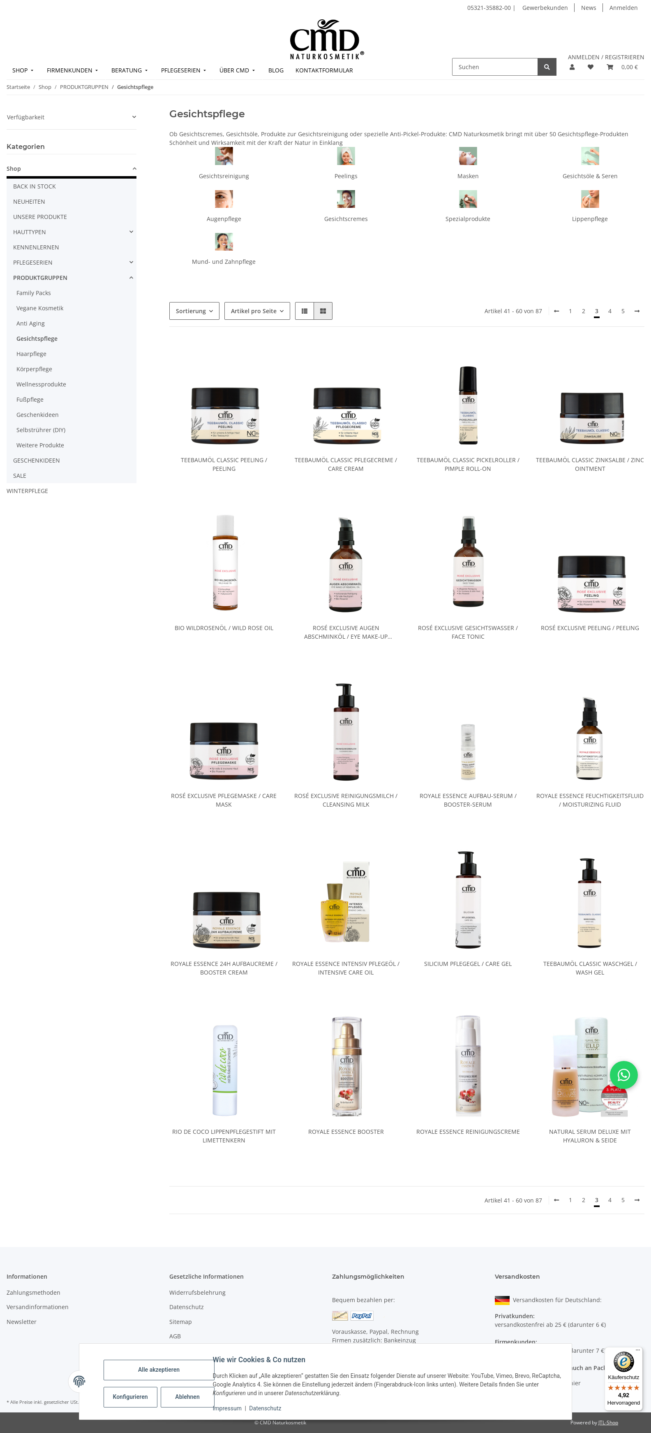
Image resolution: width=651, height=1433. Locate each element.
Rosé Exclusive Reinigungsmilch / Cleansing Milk (345, 800)
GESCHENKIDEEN (36, 460)
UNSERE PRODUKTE (40, 217)
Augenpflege (224, 219)
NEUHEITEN (29, 201)
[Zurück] (556, 311)
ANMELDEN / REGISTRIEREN (606, 57)
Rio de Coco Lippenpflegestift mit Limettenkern (224, 1136)
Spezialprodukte (468, 219)
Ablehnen (191, 1396)
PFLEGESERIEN (33, 262)
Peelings (346, 176)
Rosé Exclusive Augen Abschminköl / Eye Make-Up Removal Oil (346, 632)
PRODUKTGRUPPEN (40, 277)
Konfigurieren (135, 1396)
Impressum (231, 1408)
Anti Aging (30, 323)
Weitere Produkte (40, 445)
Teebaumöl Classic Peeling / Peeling (224, 464)
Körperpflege (34, 369)
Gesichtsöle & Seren (590, 176)
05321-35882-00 (489, 8)
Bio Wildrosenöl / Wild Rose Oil (224, 628)
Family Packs (33, 293)
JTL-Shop (608, 1422)
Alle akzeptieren (162, 1369)
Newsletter (22, 1322)
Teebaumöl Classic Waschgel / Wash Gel (590, 968)
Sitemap (180, 1322)
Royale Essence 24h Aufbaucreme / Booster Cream (224, 968)
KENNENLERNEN (36, 247)
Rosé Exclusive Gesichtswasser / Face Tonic (468, 632)
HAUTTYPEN (29, 232)
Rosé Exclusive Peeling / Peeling (590, 628)
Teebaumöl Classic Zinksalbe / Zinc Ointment (590, 464)
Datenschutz (269, 1408)
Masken (468, 176)
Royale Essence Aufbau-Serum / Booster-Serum (468, 800)
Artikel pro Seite (254, 311)
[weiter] (637, 311)
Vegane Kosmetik (39, 308)
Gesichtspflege (37, 338)
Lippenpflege (590, 219)
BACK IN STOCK (34, 186)
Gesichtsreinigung (224, 176)
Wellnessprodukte (41, 384)
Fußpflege (30, 399)
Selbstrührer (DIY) (40, 430)
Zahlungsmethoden (33, 1292)
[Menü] (638, 1352)
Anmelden (623, 8)
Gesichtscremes (346, 219)
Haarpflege (31, 354)
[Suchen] (495, 67)
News (588, 8)
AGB (175, 1336)
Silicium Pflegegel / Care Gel (468, 964)
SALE (19, 475)
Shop (14, 168)
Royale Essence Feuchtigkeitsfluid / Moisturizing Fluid (590, 800)
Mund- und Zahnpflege (224, 261)
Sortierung (191, 311)
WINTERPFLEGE (27, 491)
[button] (572, 67)
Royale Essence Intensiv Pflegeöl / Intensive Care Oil (345, 968)
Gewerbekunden (545, 8)
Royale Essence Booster (346, 1131)
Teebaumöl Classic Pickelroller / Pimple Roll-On (468, 464)
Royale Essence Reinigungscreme (468, 1131)
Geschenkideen (37, 415)
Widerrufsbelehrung (197, 1292)
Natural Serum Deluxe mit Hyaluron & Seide (590, 1136)
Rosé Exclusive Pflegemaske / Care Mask (224, 800)
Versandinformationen (38, 1307)
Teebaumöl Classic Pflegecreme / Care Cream (346, 464)
